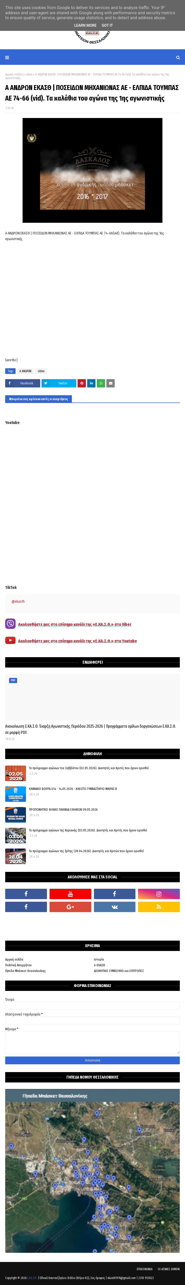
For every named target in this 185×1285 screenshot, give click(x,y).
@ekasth (18, 601)
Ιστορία (99, 959)
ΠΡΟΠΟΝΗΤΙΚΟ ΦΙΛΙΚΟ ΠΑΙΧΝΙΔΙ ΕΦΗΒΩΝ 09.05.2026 (63, 809)
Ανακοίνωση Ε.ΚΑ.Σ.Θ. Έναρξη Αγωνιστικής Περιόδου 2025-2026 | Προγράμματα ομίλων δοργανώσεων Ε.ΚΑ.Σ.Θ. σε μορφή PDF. (90, 729)
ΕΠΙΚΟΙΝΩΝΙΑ (145, 1269)
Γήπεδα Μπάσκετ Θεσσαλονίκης (25, 971)
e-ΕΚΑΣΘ (99, 965)
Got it (107, 25)
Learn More (85, 25)
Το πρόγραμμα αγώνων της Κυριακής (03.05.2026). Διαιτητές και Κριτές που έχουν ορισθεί (88, 830)
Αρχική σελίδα (14, 74)
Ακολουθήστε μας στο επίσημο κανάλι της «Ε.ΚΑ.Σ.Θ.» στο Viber (74, 624)
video (29, 74)
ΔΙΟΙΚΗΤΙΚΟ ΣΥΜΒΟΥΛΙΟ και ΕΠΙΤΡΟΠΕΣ (119, 971)
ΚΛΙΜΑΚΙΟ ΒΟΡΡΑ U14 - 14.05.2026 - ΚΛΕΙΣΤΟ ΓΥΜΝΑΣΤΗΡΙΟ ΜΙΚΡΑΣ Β (73, 789)
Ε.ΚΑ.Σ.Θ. (32, 1278)
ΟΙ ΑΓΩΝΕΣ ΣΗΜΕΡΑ (169, 1269)
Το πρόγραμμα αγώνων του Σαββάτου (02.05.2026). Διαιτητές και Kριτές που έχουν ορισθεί (89, 768)
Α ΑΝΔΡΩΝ (25, 371)
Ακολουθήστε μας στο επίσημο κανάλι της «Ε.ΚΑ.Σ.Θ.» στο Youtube (77, 641)
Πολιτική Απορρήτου (18, 965)
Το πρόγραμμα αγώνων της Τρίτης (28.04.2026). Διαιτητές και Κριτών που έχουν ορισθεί (86, 851)
